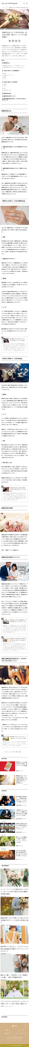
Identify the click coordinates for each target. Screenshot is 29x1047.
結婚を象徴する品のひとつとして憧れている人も (14, 67)
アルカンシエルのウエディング (22, 1033)
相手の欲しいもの (7, 90)
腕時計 (5, 77)
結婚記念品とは (6, 62)
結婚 (16, 751)
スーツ (5, 86)
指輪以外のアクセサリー (9, 75)
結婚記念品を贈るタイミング (9, 96)
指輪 (5, 73)
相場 (13, 751)
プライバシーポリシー (21, 1030)
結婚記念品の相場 (7, 93)
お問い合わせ (7, 1033)
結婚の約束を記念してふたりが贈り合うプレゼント (14, 65)
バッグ (5, 78)
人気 (10, 751)
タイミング (6, 751)
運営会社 (7, 1030)
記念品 (19, 751)
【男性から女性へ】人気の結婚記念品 (11, 70)
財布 (5, 88)
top (25, 1026)
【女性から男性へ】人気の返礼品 (10, 82)
